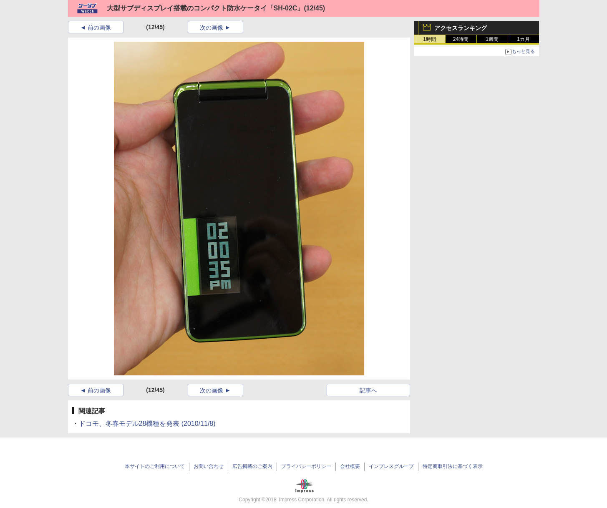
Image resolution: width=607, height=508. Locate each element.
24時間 (460, 39)
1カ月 (523, 39)
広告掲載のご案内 (252, 466)
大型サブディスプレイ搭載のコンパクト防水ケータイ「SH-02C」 (205, 8)
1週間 (492, 39)
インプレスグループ (391, 466)
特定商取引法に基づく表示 (453, 466)
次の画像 (211, 27)
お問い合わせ (209, 466)
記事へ (368, 390)
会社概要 (350, 466)
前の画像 (99, 27)
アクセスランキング (460, 28)
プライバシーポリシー (306, 466)
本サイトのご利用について (155, 466)
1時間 (429, 39)
